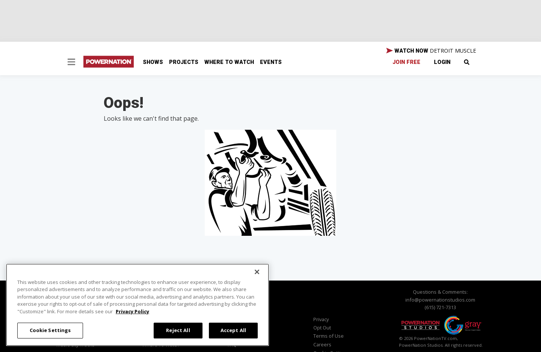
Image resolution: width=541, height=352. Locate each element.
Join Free (406, 62)
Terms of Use (328, 335)
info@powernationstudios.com (440, 299)
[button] (71, 63)
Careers (322, 344)
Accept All (233, 330)
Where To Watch (229, 62)
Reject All (178, 330)
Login (442, 62)
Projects (183, 62)
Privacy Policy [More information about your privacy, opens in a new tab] (132, 311)
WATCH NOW (431, 51)
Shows (153, 62)
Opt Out (322, 327)
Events (271, 62)
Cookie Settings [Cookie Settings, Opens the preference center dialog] (50, 330)
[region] (137, 305)
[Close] (257, 272)
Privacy (321, 319)
